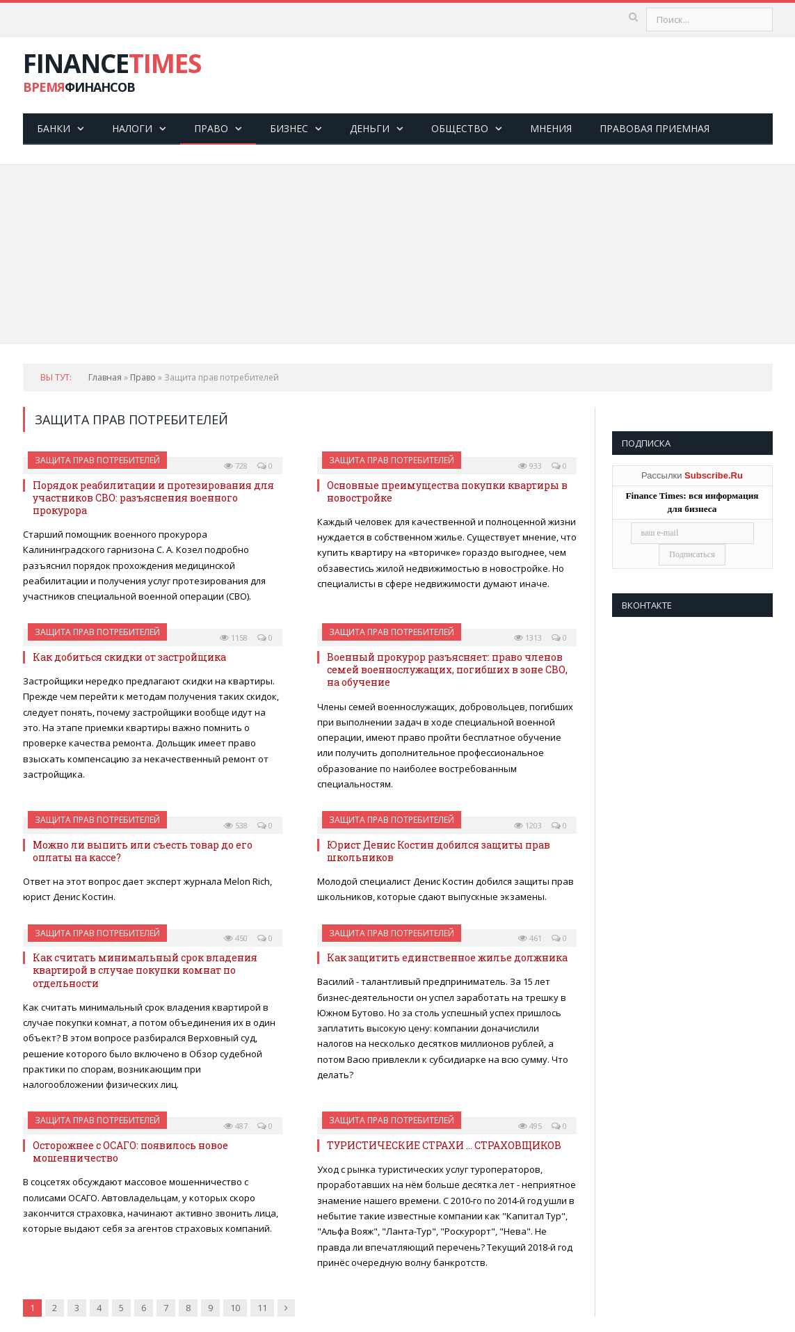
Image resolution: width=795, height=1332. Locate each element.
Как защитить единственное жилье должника (447, 957)
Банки (53, 128)
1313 (528, 637)
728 (236, 465)
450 (236, 938)
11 (262, 1307)
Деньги (370, 128)
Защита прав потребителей (97, 460)
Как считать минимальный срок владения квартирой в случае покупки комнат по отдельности (145, 970)
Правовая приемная (654, 128)
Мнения (551, 128)
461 (530, 938)
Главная (105, 377)
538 (236, 825)
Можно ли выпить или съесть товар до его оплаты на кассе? (142, 851)
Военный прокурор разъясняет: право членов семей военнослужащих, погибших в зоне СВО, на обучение (447, 669)
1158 (234, 637)
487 (236, 1126)
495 (530, 1126)
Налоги (132, 128)
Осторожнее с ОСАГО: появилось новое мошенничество (130, 1151)
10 (235, 1307)
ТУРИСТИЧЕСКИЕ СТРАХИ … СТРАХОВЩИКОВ (444, 1145)
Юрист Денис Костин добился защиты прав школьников (438, 851)
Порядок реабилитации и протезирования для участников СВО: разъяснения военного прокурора (153, 498)
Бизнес (289, 128)
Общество (459, 128)
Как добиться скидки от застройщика (129, 657)
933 (530, 465)
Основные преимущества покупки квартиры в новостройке (447, 491)
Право (211, 128)
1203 (528, 825)
